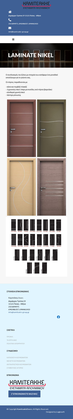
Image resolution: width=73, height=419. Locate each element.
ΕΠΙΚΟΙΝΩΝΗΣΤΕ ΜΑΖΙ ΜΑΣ (24, 394)
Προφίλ (10, 337)
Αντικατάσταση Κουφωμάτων (19, 364)
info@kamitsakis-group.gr (18, 312)
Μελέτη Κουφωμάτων (16, 361)
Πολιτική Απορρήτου (16, 344)
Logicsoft (60, 412)
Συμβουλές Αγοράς (15, 368)
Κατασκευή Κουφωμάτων (17, 357)
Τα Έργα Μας (12, 340)
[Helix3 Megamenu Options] (13, 39)
